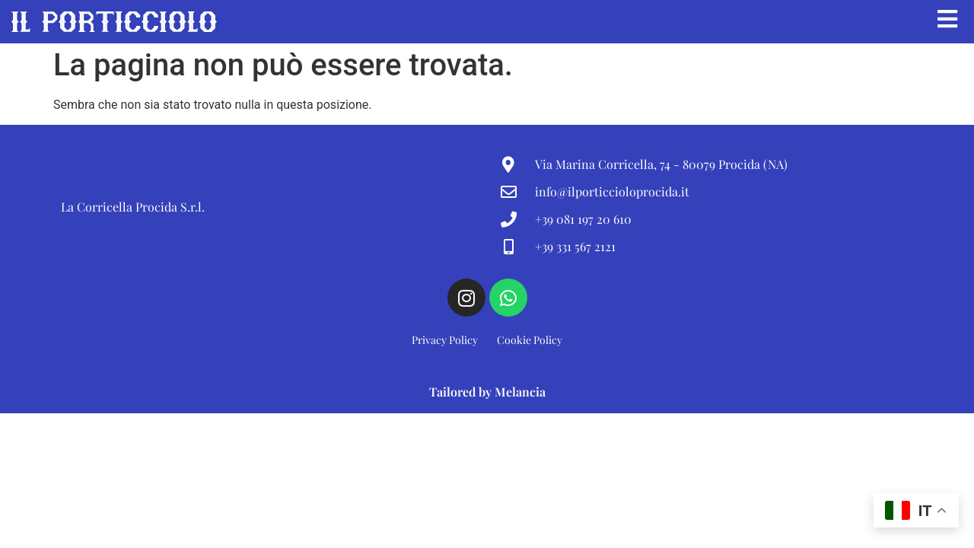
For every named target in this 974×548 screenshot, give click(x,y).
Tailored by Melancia (487, 395)
